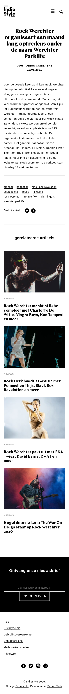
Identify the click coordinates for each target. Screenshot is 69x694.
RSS (6, 621)
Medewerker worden (16, 647)
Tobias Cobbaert (38, 65)
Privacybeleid (12, 628)
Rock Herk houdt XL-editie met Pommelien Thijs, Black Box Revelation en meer (32, 385)
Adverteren (10, 653)
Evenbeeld (22, 686)
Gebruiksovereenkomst (18, 634)
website (9, 162)
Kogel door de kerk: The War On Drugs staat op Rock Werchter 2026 (33, 527)
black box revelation (44, 187)
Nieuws (9, 298)
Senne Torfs (54, 686)
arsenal (8, 187)
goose (25, 191)
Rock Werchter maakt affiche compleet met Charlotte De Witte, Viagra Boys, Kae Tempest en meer (34, 312)
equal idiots (11, 191)
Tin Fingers (48, 196)
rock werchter (12, 196)
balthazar (22, 187)
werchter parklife (14, 201)
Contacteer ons (13, 641)
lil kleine (38, 191)
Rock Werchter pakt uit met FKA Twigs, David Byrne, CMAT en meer (33, 456)
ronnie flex (30, 196)
